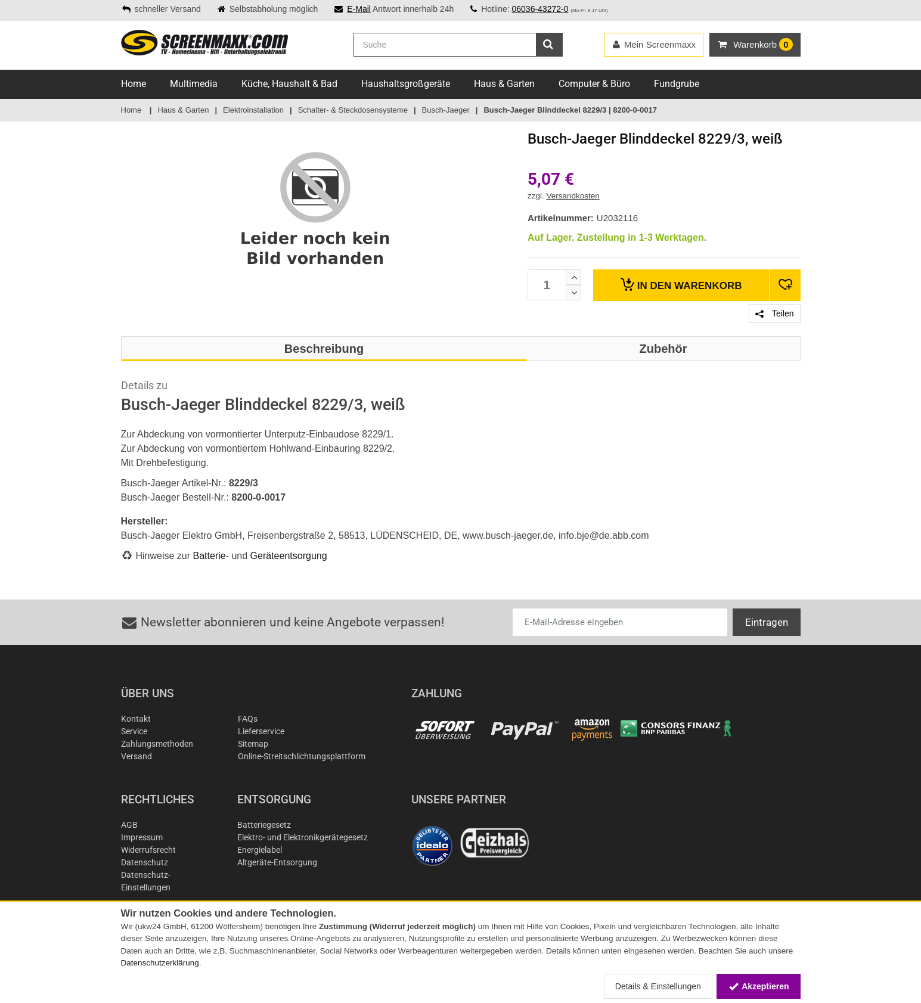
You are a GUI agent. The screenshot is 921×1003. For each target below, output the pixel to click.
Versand (136, 756)
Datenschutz (144, 862)
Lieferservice (261, 731)
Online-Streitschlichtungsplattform (301, 756)
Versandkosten (573, 195)
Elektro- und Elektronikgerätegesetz (302, 837)
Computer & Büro (594, 83)
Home (133, 83)
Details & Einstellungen (658, 986)
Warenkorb (681, 284)
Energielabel (259, 850)
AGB (129, 825)
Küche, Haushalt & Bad (289, 83)
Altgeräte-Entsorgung (277, 862)
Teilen (774, 313)
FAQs (248, 718)
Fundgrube (676, 83)
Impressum (142, 837)
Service (134, 731)
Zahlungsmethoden (157, 744)
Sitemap (253, 744)
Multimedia (194, 83)
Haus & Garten (504, 83)
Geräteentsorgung (288, 556)
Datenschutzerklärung (160, 962)
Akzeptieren (758, 986)
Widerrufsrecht (148, 850)
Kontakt (136, 718)
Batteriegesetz (264, 825)
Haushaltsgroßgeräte (405, 83)
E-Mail (359, 9)
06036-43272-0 (539, 9)
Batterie (209, 556)
